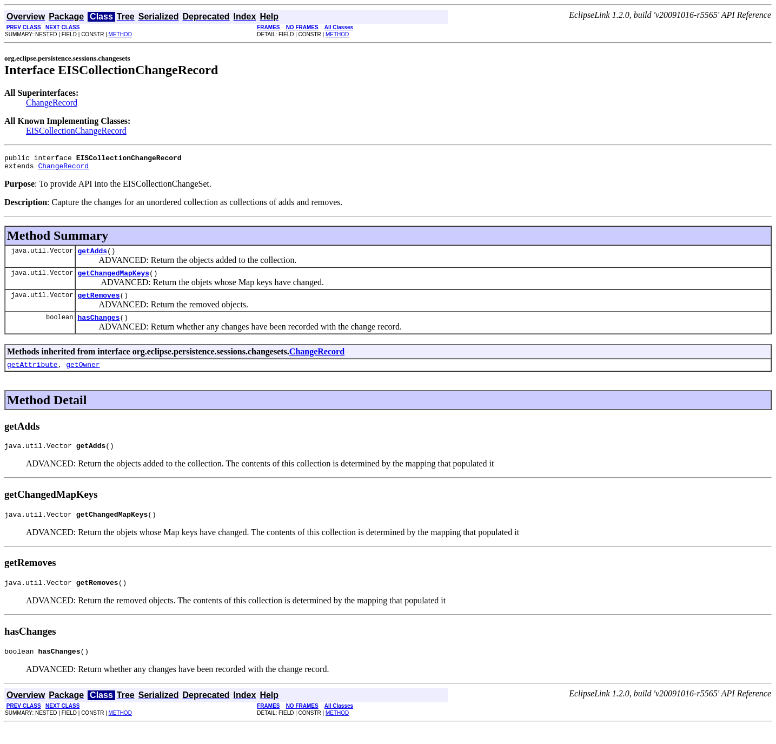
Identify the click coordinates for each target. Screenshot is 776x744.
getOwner (83, 375)
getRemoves (98, 303)
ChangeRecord (51, 102)
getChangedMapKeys (113, 279)
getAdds (92, 255)
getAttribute (32, 375)
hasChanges (98, 327)
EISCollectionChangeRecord (76, 130)
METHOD (120, 34)
